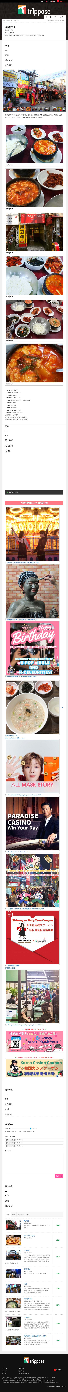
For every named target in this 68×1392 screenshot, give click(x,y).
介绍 (7, 435)
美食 (8, 1214)
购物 (13, 1214)
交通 (7, 55)
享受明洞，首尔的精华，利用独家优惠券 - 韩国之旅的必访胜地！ (26, 909)
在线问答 (21, 1368)
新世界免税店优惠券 (13, 965)
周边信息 (9, 65)
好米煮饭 (27, 1269)
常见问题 (21, 1371)
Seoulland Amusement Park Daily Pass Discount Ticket (23, 562)
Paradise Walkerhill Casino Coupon (18, 852)
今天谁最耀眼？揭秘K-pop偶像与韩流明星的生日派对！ (22, 676)
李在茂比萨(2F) (29, 1236)
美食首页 (9, 20)
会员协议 (4, 1373)
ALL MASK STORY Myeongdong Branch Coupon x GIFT (24, 795)
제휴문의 (4, 1371)
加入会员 (49, 1)
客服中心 (43, 1)
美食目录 (16, 20)
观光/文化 (21, 1214)
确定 (57, 1176)
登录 (54, 1)
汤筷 (25, 1284)
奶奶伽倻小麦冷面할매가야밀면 (35, 1336)
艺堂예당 (27, 1317)
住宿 (28, 1214)
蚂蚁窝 (26, 1221)
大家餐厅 (27, 1250)
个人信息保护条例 (24, 1373)
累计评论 (9, 60)
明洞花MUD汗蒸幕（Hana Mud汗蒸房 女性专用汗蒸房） (22, 619)
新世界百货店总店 (10, 968)
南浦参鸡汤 (28, 1299)
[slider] (30, 1128)
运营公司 (4, 1368)
